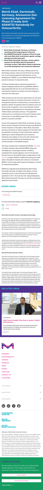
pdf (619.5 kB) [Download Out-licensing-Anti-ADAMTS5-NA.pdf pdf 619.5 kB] (6, 195)
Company (5, 354)
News (4, 366)
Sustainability (8, 357)
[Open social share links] (3, 41)
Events (4, 369)
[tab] (21, 385)
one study (37, 146)
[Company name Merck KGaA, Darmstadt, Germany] (4, 2)
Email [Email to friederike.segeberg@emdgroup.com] (7, 208)
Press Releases (6, 8)
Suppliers (6, 372)
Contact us (6, 375)
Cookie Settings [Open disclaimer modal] (6, 485)
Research (5, 363)
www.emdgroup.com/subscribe (31, 243)
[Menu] (40, 2)
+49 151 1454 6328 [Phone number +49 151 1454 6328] (11, 205)
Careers (5, 360)
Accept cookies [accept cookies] (21, 475)
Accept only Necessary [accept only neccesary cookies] (21, 480)
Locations (6, 378)
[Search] (37, 3)
